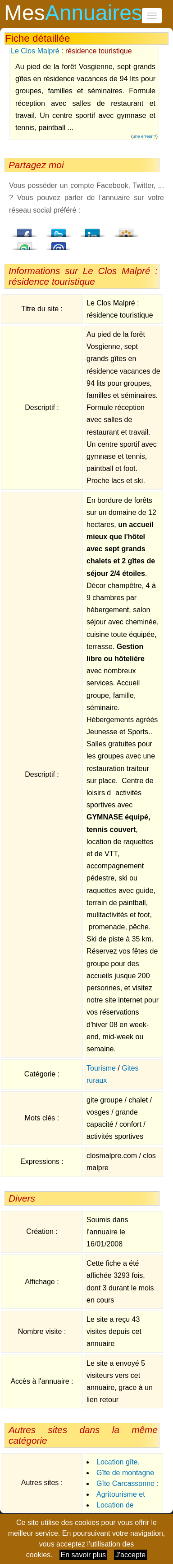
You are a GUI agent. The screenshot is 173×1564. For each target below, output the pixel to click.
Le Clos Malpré (35, 51)
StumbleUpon (25, 243)
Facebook (25, 230)
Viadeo (126, 230)
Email (58, 243)
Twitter (58, 230)
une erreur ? (144, 136)
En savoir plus (83, 1555)
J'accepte (130, 1555)
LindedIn (92, 230)
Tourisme (101, 1068)
